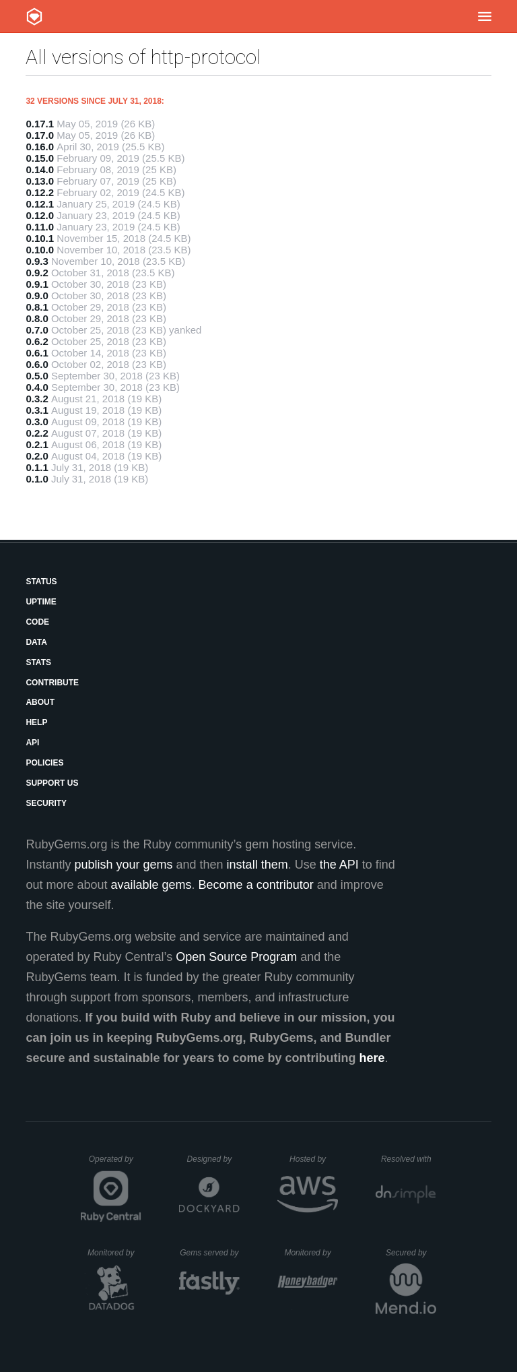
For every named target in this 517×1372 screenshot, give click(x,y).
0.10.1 (40, 238)
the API (339, 864)
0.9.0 (37, 295)
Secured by (411, 1252)
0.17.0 (40, 135)
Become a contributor (256, 885)
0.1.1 (37, 467)
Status (41, 581)
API (32, 742)
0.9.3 (37, 261)
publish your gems (123, 864)
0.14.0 (40, 169)
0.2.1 (37, 444)
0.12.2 (40, 192)
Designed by (213, 1159)
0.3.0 (37, 421)
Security (46, 803)
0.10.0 (40, 249)
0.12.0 (40, 215)
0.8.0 (37, 318)
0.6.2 (37, 341)
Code (37, 622)
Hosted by (313, 1159)
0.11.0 (40, 226)
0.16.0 (40, 146)
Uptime (41, 601)
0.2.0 (37, 456)
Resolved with (408, 1159)
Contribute (52, 682)
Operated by (115, 1163)
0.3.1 (37, 410)
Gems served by (210, 1252)
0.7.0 (37, 330)
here (372, 1058)
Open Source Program (236, 957)
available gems (151, 885)
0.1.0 (37, 479)
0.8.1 (37, 307)
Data (36, 642)
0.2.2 (37, 433)
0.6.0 (37, 364)
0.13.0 (40, 181)
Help (36, 722)
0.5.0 (37, 375)
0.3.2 (37, 398)
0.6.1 (37, 352)
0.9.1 (37, 284)
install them (257, 864)
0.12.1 (40, 204)
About (40, 702)
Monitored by (114, 1252)
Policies (44, 763)
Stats (38, 662)
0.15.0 (40, 158)
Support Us (52, 783)
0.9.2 (37, 272)
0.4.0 (37, 387)
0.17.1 (40, 123)
